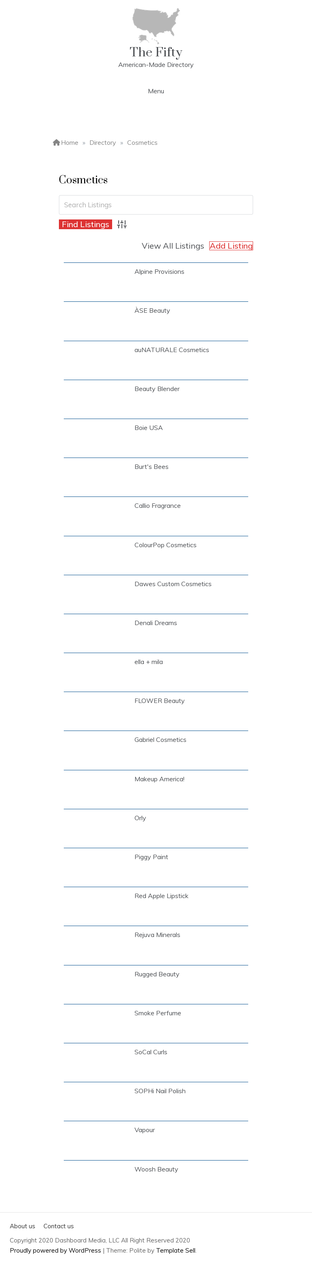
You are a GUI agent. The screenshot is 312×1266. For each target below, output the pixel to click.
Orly (140, 818)
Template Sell (175, 1250)
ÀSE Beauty (152, 310)
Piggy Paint (151, 857)
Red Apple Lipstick (161, 896)
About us (22, 1226)
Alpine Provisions (159, 271)
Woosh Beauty (156, 1169)
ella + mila (148, 662)
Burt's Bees (151, 466)
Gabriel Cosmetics (160, 739)
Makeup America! (159, 779)
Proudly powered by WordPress (56, 1250)
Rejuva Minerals (157, 935)
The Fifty (156, 52)
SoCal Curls (150, 1052)
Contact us (58, 1226)
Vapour (144, 1130)
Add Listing (231, 245)
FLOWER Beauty (159, 700)
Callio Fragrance (157, 505)
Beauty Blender (157, 389)
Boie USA (148, 427)
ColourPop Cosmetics (165, 545)
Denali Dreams (155, 623)
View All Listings (173, 246)
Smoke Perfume (157, 1013)
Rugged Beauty (157, 974)
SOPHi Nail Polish (160, 1091)
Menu (156, 91)
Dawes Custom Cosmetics (173, 584)
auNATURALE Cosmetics (171, 350)
